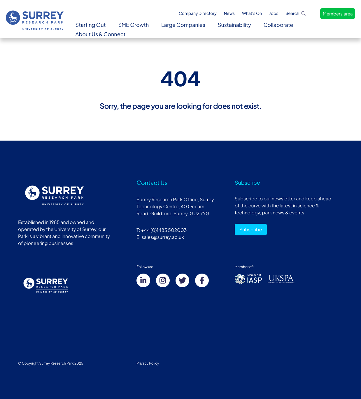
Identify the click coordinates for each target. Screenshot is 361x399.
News (229, 13)
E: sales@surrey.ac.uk (160, 237)
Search (295, 13)
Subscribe (250, 229)
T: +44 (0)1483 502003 (161, 230)
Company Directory (198, 13)
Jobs (273, 13)
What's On (252, 13)
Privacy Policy (147, 363)
